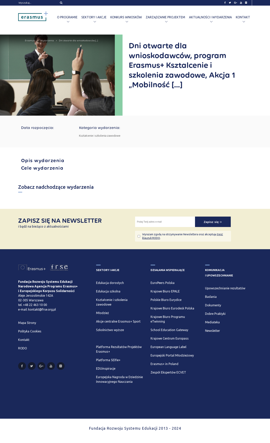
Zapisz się (213, 222)
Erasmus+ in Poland (164, 364)
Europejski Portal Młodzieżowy (172, 355)
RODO (22, 348)
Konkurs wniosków (126, 17)
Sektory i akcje (93, 17)
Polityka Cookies (29, 331)
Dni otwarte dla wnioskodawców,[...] (78, 40)
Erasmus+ (30, 40)
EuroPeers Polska (163, 283)
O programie (67, 17)
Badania (211, 296)
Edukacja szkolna (108, 291)
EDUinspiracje (105, 368)
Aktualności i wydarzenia (210, 17)
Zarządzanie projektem (165, 17)
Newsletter (212, 330)
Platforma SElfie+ (108, 360)
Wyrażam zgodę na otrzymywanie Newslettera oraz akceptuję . (182, 236)
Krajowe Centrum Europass (170, 338)
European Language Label (168, 347)
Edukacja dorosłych (110, 283)
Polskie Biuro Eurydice (166, 300)
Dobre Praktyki (215, 313)
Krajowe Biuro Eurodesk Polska (172, 308)
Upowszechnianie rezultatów (225, 288)
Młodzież (102, 313)
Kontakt (243, 17)
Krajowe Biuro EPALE (165, 291)
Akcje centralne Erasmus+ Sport (118, 321)
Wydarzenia (47, 40)
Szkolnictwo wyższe (110, 330)
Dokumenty (213, 305)
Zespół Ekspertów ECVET (168, 372)
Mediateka (212, 322)
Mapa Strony (27, 322)
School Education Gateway (169, 330)
